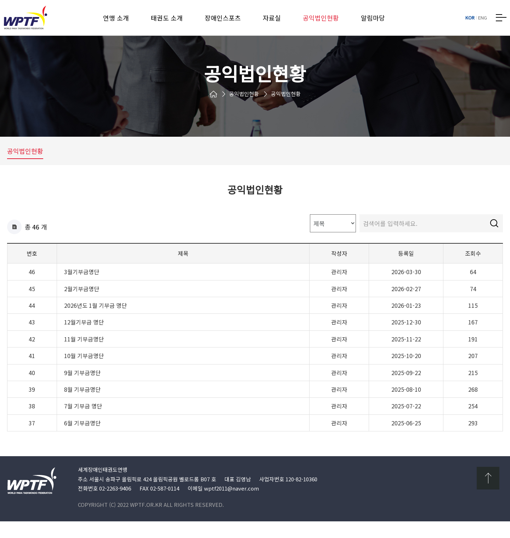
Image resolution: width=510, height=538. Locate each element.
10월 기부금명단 (84, 372)
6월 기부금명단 (82, 440)
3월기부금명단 (81, 288)
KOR (470, 18)
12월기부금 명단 (84, 339)
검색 (494, 240)
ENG (482, 18)
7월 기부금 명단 (83, 423)
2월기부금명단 (81, 305)
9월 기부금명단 (82, 389)
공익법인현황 (25, 163)
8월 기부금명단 (82, 406)
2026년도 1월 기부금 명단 (95, 322)
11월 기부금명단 (84, 356)
